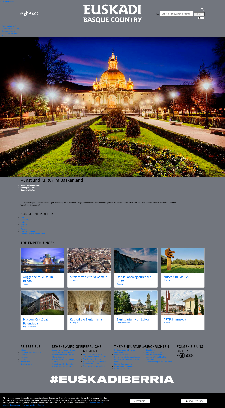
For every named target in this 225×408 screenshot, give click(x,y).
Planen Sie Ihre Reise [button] (10, 33)
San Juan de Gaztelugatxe (31, 352)
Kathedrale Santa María (86, 319)
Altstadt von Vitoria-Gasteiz (88, 277)
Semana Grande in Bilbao (93, 354)
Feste (23, 222)
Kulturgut (74, 280)
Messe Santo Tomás (91, 364)
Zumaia (23, 359)
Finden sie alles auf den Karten (33, 234)
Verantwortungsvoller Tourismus (159, 361)
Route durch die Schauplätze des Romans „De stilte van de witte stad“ (127, 359)
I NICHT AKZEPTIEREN (194, 401)
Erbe (22, 217)
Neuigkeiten (150, 350)
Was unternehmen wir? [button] (11, 28)
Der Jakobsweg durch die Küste (134, 279)
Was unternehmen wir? (30, 185)
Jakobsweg (25, 219)
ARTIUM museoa (175, 319)
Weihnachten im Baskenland (94, 361)
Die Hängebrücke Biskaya (62, 352)
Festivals (24, 224)
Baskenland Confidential (124, 366)
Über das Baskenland (154, 354)
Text (157, 14)
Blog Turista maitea (154, 352)
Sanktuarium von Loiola (133, 319)
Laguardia (24, 357)
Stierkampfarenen (28, 231)
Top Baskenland (29, 326)
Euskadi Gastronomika (123, 364)
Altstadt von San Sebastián (62, 366)
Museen (24, 226)
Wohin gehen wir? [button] (9, 26)
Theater (24, 229)
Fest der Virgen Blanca (92, 359)
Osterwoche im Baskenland (94, 366)
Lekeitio (24, 354)
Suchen (199, 14)
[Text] (176, 14)
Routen (120, 284)
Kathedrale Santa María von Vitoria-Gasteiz (63, 355)
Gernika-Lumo (26, 364)
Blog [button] (4, 35)
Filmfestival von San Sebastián (95, 357)
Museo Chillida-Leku (177, 277)
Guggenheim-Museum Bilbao (38, 279)
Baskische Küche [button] (8, 31)
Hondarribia (25, 361)
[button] (202, 9)
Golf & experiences (121, 368)
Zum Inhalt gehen (7, 1)
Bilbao (23, 350)
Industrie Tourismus (122, 354)
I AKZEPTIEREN (139, 401)
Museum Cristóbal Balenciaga (35, 321)
